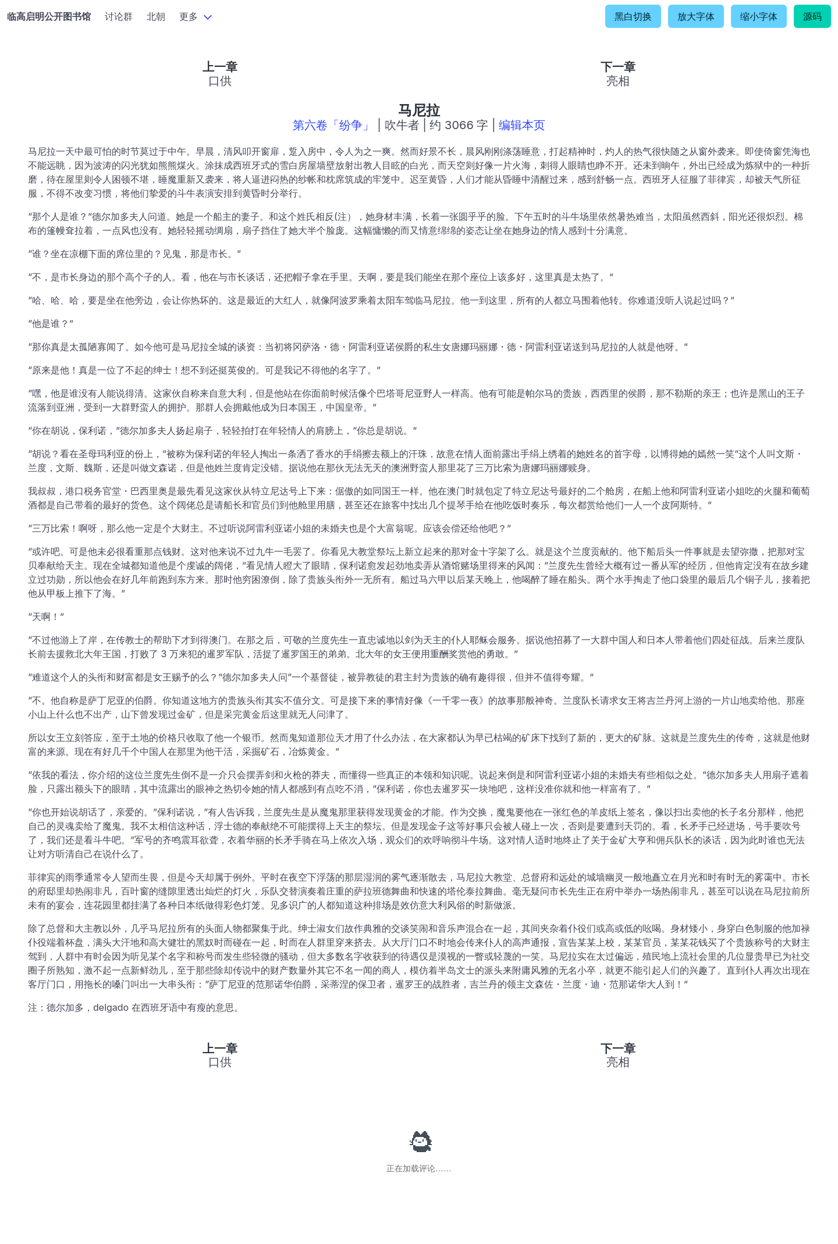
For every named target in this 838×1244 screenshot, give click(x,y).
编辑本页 (522, 125)
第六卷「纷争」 (333, 125)
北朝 (156, 16)
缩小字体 (758, 16)
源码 (812, 16)
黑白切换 (633, 16)
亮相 (618, 81)
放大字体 (696, 16)
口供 (220, 81)
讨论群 (119, 16)
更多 (188, 16)
